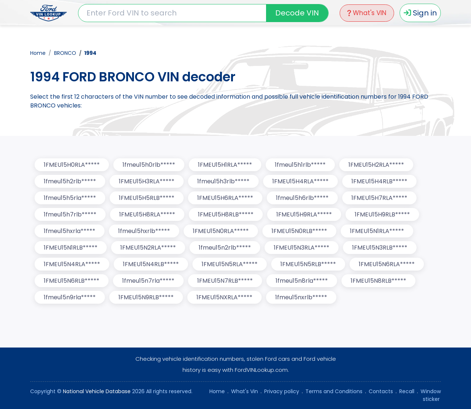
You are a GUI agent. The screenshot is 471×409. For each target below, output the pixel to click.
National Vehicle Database (97, 391)
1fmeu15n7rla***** (148, 280)
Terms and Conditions (333, 391)
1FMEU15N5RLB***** (308, 264)
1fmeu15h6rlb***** (302, 198)
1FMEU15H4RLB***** (379, 181)
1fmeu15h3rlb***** (223, 181)
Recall (406, 391)
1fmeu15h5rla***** (70, 198)
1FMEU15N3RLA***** (301, 247)
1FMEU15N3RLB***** (379, 247)
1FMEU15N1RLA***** (377, 231)
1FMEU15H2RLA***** (376, 165)
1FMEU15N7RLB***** (225, 280)
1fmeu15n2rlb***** (225, 247)
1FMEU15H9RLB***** (382, 214)
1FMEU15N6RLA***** (387, 264)
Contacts (381, 391)
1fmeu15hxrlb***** (144, 231)
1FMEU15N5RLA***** (230, 264)
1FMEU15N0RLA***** (221, 231)
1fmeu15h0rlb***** (149, 165)
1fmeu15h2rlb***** (70, 181)
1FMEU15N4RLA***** (72, 264)
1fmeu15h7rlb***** (70, 214)
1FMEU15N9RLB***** (146, 297)
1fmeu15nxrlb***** (301, 297)
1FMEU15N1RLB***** (71, 247)
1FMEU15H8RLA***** (147, 214)
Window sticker (431, 395)
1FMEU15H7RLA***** (379, 198)
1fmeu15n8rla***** (302, 280)
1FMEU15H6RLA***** (225, 198)
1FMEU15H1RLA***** (225, 165)
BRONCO (65, 53)
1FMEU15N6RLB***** (71, 280)
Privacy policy (281, 391)
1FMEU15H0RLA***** (72, 165)
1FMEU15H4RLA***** (300, 181)
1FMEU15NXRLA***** (224, 297)
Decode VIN (297, 13)
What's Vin (244, 391)
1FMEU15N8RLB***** (378, 280)
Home (38, 53)
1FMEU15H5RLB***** (146, 198)
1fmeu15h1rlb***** (300, 165)
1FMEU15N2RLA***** (148, 247)
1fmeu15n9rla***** (70, 297)
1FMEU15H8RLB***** (226, 214)
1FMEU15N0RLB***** (299, 231)
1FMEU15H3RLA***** (146, 181)
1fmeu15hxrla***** (69, 231)
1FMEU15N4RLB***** (151, 264)
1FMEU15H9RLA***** (304, 214)
